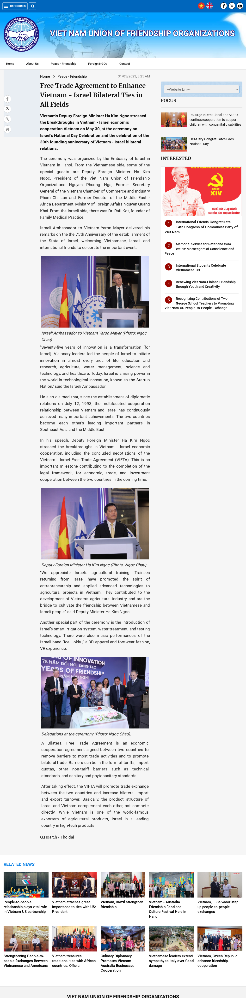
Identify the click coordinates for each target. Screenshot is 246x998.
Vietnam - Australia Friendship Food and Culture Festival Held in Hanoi (167, 873)
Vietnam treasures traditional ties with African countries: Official (74, 925)
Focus (168, 100)
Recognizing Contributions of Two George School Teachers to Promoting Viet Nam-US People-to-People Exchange (199, 303)
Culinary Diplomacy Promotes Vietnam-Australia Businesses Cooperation (118, 927)
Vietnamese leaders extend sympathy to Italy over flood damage (171, 925)
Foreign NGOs (97, 63)
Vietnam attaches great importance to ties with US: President (74, 871)
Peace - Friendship (63, 63)
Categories (15, 6)
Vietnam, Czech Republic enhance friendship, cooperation (217, 925)
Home (10, 63)
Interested (176, 158)
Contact (124, 63)
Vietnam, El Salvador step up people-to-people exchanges (217, 871)
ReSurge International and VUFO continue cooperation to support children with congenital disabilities (215, 119)
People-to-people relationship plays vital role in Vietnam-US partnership (25, 871)
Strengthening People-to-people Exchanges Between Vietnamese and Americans (26, 925)
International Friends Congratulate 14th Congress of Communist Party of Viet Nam (201, 227)
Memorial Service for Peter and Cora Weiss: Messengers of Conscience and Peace (199, 248)
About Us (32, 63)
